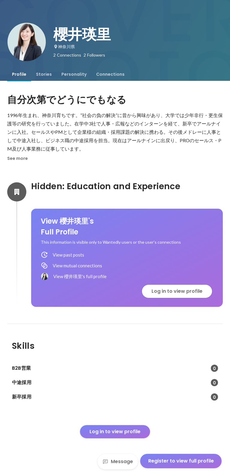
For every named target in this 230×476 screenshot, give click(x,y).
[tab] (19, 74)
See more (17, 158)
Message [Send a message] (117, 461)
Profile (19, 74)
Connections (110, 74)
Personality (74, 74)
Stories (44, 74)
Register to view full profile (181, 460)
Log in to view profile (177, 291)
